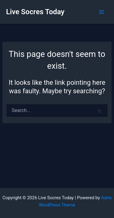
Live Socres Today (35, 12)
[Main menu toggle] (101, 12)
